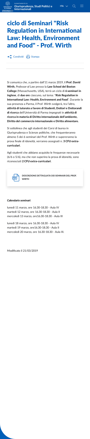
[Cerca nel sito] (74, 6)
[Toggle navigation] (82, 6)
